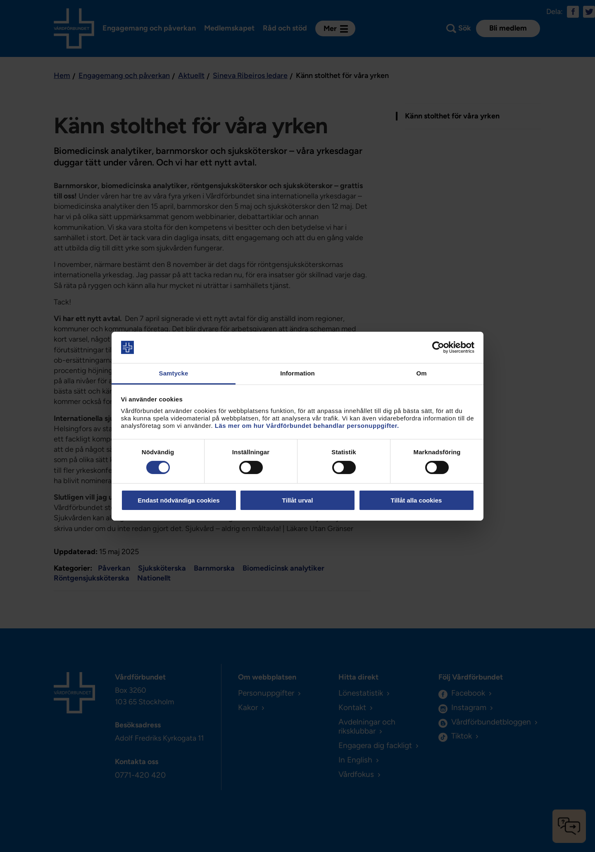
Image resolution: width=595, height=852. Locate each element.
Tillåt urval (297, 500)
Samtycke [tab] (173, 373)
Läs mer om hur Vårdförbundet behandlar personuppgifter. (307, 425)
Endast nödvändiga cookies (178, 500)
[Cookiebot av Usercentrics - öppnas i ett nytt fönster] (438, 347)
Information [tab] (297, 373)
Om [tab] (421, 373)
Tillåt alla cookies (416, 500)
